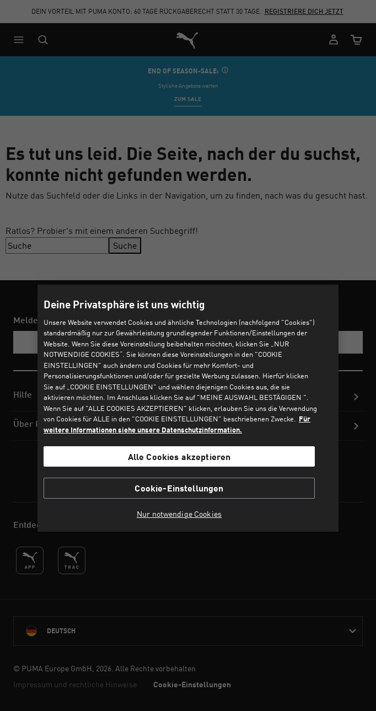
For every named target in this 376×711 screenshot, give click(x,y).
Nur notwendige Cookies (179, 514)
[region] (188, 408)
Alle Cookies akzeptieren (179, 456)
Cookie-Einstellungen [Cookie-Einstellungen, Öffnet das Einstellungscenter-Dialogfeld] (179, 488)
